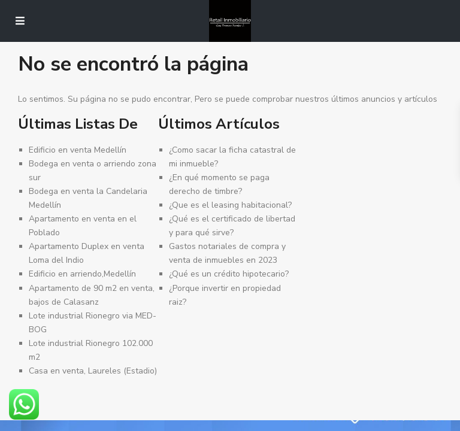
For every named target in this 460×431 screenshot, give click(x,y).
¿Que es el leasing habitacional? (230, 205)
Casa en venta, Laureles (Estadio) (93, 371)
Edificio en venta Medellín (77, 150)
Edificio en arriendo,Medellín (82, 274)
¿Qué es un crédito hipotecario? (229, 274)
